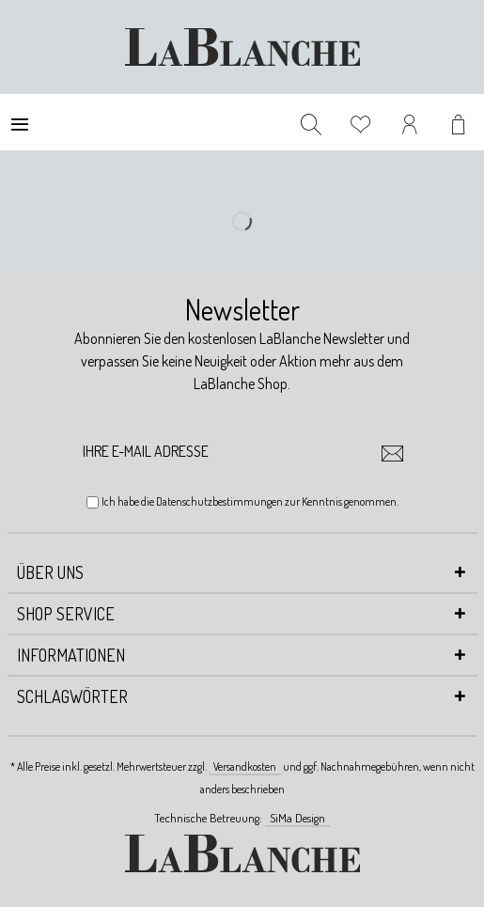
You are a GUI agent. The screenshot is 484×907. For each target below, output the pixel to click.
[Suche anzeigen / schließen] (311, 122)
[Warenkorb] (460, 122)
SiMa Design (297, 817)
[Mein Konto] (410, 122)
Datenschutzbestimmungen (219, 501)
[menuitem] (19, 122)
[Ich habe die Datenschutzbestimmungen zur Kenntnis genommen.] (92, 502)
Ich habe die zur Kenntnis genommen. (249, 501)
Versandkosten (244, 766)
